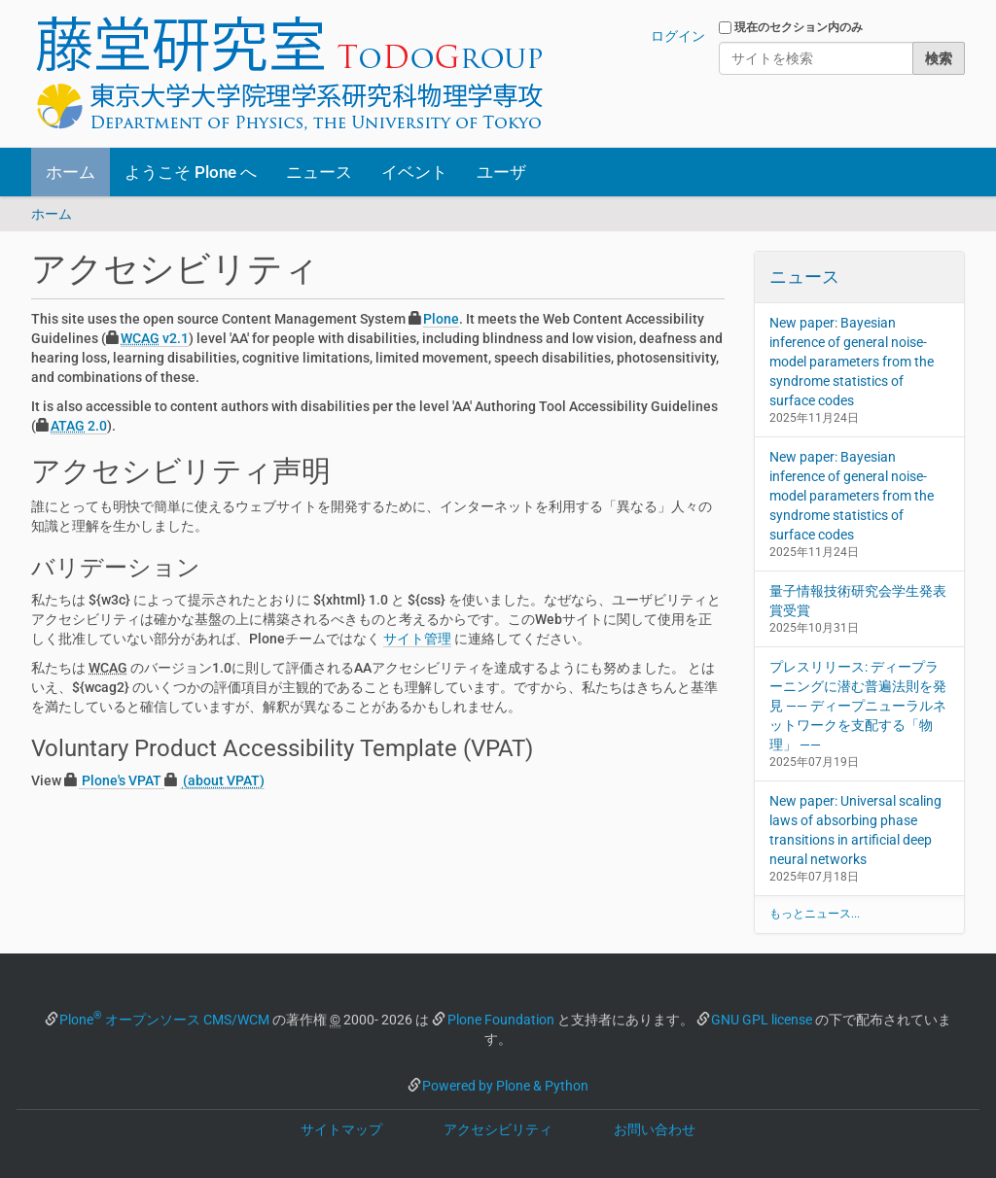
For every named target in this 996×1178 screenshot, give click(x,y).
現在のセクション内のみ (798, 27)
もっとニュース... (814, 913)
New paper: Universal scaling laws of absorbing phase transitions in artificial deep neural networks (855, 830)
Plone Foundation (500, 1019)
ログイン (678, 36)
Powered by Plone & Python (505, 1085)
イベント (414, 172)
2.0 (79, 425)
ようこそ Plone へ (190, 172)
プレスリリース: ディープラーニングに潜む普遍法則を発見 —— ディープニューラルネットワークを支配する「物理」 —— (857, 705)
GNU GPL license (761, 1019)
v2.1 (155, 338)
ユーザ (501, 172)
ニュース (319, 172)
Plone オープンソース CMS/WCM (164, 1019)
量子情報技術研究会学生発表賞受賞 (857, 600)
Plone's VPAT (121, 780)
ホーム (70, 172)
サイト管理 (417, 638)
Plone (441, 319)
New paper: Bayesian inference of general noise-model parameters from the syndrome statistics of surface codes (851, 361)
